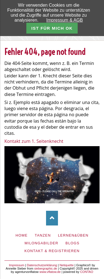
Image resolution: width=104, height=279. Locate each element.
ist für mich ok (52, 28)
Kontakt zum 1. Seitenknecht (34, 141)
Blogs (72, 243)
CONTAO (86, 271)
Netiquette (67, 265)
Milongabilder (41, 243)
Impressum (16, 265)
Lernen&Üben (73, 235)
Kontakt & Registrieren (52, 251)
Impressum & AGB (64, 20)
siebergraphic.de (45, 268)
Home (22, 235)
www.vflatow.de (49, 271)
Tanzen (43, 235)
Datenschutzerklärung (42, 265)
